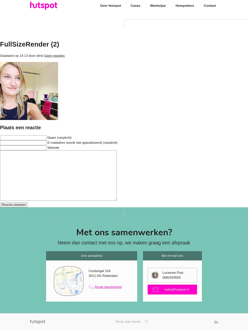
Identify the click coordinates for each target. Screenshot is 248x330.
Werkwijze (158, 6)
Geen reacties (54, 56)
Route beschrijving (105, 287)
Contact (210, 6)
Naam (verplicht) (59, 137)
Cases (135, 6)
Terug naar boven (131, 322)
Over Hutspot (110, 6)
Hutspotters (185, 6)
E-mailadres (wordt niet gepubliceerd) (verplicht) (82, 143)
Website (53, 148)
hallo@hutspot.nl (170, 289)
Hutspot (51, 6)
